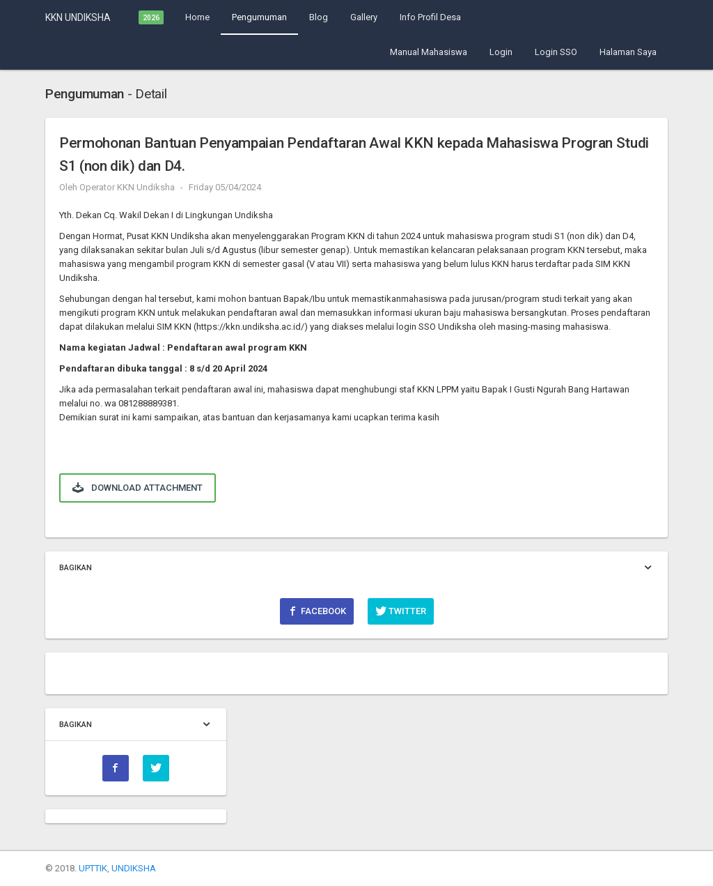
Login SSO (556, 52)
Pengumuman (259, 17)
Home (197, 17)
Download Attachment (137, 487)
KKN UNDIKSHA (78, 17)
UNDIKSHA (133, 868)
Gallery (363, 17)
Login (500, 52)
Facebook (317, 610)
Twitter (400, 610)
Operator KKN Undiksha (127, 187)
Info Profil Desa (430, 17)
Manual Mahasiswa (428, 52)
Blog (318, 17)
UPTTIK (93, 868)
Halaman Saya (628, 52)
